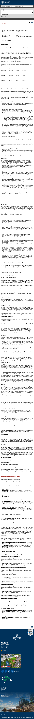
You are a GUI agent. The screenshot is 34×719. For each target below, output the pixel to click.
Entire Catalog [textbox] (3, 10)
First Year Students (5, 31)
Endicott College (5, 2)
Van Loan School (4, 687)
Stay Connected (17, 671)
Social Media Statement (19, 32)
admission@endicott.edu (18, 420)
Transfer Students (5, 34)
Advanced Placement (19, 29)
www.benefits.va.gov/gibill (17, 360)
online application (9, 610)
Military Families (5, 36)
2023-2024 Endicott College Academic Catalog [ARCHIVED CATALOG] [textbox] (12, 6)
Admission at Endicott (5, 29)
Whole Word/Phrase (5, 14)
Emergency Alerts (4, 696)
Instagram (9, 671)
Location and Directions (7, 649)
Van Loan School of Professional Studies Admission (24, 39)
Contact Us (5, 651)
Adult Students (18, 34)
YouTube (12, 671)
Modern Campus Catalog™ (27, 717)
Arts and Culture (4, 690)
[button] (31, 2)
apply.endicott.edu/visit (6, 392)
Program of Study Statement (7, 37)
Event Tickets (3, 691)
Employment (3, 695)
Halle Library (3, 688)
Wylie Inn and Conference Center (7, 694)
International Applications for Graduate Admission (24, 36)
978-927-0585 (4, 646)
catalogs (4, 717)
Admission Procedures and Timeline (8, 30)
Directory (4, 650)
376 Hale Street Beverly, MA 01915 (5, 644)
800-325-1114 (4, 647)
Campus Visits (4, 39)
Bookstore (3, 689)
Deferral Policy (18, 31)
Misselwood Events (4, 692)
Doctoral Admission (19, 37)
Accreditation (26, 713)
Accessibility (6, 714)
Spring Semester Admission (6, 40)
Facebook (2, 671)
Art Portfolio (4, 32)
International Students (6, 35)
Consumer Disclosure (19, 713)
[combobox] (17, 6)
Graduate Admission (19, 35)
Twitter (6, 671)
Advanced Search (3, 16)
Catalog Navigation (5, 19)
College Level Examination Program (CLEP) (22, 30)
